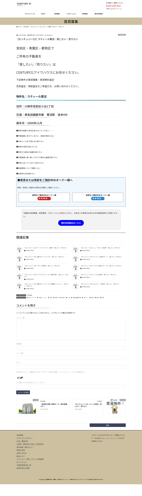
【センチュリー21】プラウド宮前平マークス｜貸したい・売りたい (101, 266)
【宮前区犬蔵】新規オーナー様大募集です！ (53, 405)
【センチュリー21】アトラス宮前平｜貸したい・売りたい (98, 275)
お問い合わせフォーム (114, 8)
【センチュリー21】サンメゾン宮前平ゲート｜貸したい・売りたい (101, 257)
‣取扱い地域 (20, 450)
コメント (20, 317)
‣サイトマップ (21, 462)
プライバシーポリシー (109, 438)
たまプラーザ (32, 297)
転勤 (97, 297)
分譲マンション (43, 297)
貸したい (86, 297)
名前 (18, 344)
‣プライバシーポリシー (24, 438)
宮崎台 (63, 297)
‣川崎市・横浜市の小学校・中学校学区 (30, 444)
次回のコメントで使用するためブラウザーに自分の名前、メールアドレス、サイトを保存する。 (52, 372)
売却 (51, 297)
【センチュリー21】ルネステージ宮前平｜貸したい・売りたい (99, 284)
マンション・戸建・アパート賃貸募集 (30, 459)
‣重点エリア (20, 456)
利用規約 (121, 438)
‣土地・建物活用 (22, 441)
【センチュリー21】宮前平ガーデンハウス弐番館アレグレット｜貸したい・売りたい (46, 285)
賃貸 (92, 297)
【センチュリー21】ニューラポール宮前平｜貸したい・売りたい (100, 248)
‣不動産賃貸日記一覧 (23, 465)
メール (19, 353)
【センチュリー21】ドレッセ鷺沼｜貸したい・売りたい (88, 405)
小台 (68, 297)
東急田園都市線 (77, 297)
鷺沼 (102, 297)
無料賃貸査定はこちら (71, 222)
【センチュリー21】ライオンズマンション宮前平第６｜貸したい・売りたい (46, 276)
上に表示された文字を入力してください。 (31, 382)
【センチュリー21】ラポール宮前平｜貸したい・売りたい (42, 266)
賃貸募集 (121, 35)
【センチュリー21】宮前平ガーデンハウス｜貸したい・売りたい (44, 257)
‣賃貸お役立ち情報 (22, 468)
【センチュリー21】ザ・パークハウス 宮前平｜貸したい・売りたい (45, 248)
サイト (18, 362)
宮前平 (56, 297)
